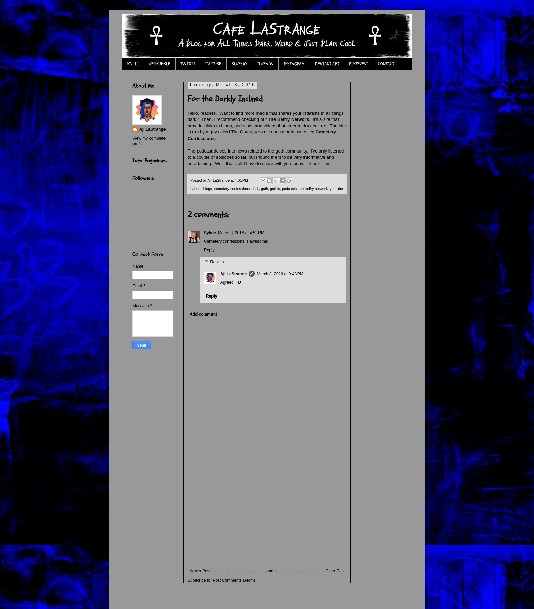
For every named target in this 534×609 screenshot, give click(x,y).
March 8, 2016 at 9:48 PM (280, 274)
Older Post (335, 570)
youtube (336, 189)
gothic (275, 189)
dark (255, 189)
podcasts (289, 189)
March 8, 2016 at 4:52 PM (241, 232)
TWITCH (187, 64)
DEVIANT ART (327, 64)
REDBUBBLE (159, 64)
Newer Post (199, 570)
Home (268, 570)
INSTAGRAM (294, 64)
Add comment (203, 314)
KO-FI (133, 64)
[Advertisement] (267, 517)
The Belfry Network (288, 119)
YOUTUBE (213, 64)
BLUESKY (239, 64)
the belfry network (313, 189)
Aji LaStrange (233, 274)
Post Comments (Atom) (234, 580)
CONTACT (386, 64)
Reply (209, 249)
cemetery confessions (232, 189)
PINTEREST (358, 64)
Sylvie (210, 232)
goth (264, 189)
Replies (217, 262)
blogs (207, 189)
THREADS (265, 64)
